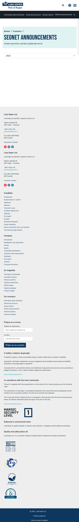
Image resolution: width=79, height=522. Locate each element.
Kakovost (7, 205)
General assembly (9, 312)
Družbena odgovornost (11, 211)
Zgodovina (7, 202)
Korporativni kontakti (11, 142)
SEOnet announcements (63, 14)
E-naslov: (7, 335)
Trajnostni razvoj (9, 208)
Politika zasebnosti (39, 516)
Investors (17, 31)
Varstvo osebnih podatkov (39, 520)
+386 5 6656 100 (9, 129)
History (6, 245)
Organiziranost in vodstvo (12, 200)
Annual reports (47, 14)
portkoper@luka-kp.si (11, 131)
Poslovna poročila (9, 280)
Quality (6, 248)
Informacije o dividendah (12, 274)
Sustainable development (12, 251)
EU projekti (7, 216)
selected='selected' (39, 55)
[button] (75, 5)
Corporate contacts (10, 181)
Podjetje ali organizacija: (12, 326)
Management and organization (13, 242)
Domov (7, 31)
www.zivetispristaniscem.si (13, 374)
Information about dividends (14, 14)
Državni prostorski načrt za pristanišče (16, 227)
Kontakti (6, 219)
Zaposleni (7, 213)
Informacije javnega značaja (13, 230)
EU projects (8, 259)
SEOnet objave (8, 285)
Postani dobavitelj (10, 224)
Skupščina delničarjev (11, 283)
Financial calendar (10, 314)
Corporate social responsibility (14, 253)
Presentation (8, 240)
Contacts (7, 262)
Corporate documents (11, 264)
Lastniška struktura (10, 277)
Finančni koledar (9, 291)
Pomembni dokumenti (11, 222)
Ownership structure (33, 14)
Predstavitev (8, 197)
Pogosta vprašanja (10, 288)
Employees (7, 256)
